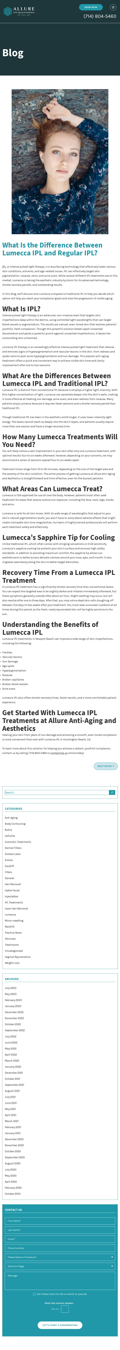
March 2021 (12, 1121)
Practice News (13, 932)
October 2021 (12, 1078)
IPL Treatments (14, 902)
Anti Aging (11, 817)
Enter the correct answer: (60, 1303)
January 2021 (13, 1133)
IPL (4, 266)
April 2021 (10, 1115)
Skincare (10, 938)
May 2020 (10, 1175)
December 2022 (14, 1012)
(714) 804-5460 (100, 16)
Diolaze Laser (13, 854)
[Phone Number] (60, 1248)
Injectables (11, 896)
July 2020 (10, 1169)
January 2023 (13, 1006)
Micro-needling (14, 920)
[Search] (112, 792)
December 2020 (14, 1139)
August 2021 (12, 1091)
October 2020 (13, 1151)
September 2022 (15, 1030)
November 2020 (14, 1145)
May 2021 (10, 1109)
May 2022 (10, 1048)
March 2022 (12, 1060)
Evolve (9, 860)
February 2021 (13, 1127)
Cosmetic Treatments (18, 842)
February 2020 (13, 1187)
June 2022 (11, 1042)
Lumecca (10, 914)
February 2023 (13, 1000)
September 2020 (15, 1157)
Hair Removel (13, 884)
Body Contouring (15, 823)
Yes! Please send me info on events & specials (62, 1294)
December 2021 (14, 1072)
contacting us (59, 753)
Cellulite (10, 835)
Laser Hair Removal (16, 908)
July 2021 (10, 1097)
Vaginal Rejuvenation (18, 957)
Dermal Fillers (13, 848)
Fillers (8, 872)
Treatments (12, 944)
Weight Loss (12, 963)
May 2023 (10, 994)
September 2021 (14, 1084)
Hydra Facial (12, 890)
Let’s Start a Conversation (60, 1325)
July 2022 (10, 1036)
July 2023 (10, 988)
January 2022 (13, 1066)
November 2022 (14, 1018)
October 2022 (13, 1024)
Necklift (10, 926)
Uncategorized (14, 950)
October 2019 (12, 1193)
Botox (8, 829)
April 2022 (11, 1054)
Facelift (9, 866)
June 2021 (11, 1103)
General (9, 878)
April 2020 (11, 1181)
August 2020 (12, 1163)
